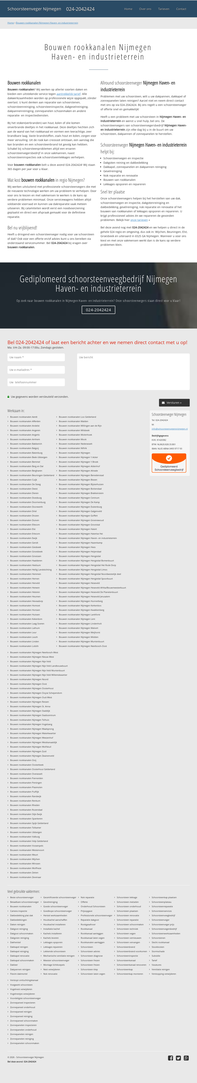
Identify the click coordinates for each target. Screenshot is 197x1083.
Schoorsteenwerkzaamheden (166, 933)
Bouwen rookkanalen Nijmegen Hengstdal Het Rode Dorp (87, 565)
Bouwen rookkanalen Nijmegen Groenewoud (81, 520)
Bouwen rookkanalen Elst (22, 529)
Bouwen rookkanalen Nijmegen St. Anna (30, 706)
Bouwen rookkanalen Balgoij (24, 448)
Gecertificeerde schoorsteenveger (59, 897)
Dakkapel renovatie (19, 955)
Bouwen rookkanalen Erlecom (25, 533)
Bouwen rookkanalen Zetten (24, 872)
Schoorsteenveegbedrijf (163, 915)
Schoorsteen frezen (90, 960)
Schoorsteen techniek (127, 928)
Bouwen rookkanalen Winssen (25, 863)
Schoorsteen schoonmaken (130, 924)
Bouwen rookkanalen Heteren (25, 592)
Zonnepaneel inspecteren (22, 1002)
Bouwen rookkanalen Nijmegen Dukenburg (80, 506)
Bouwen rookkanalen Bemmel (25, 461)
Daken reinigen (17, 924)
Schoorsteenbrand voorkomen (132, 951)
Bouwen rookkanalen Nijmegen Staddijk (30, 710)
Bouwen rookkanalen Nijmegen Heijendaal (80, 551)
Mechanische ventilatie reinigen (59, 955)
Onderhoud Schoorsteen (93, 906)
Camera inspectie (18, 911)
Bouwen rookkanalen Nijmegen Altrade (78, 470)
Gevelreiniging (50, 901)
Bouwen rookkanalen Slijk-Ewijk (26, 814)
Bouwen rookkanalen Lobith (24, 646)
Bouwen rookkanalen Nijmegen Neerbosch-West (34, 652)
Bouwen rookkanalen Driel (23, 511)
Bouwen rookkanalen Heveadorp (26, 601)
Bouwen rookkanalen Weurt (24, 854)
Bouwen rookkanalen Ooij (23, 760)
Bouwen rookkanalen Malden (73, 421)
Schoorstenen (158, 937)
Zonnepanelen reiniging (22, 1038)
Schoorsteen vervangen (128, 942)
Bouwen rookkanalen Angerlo (25, 434)
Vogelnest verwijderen (21, 989)
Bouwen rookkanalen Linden (24, 641)
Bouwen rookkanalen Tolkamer (25, 827)
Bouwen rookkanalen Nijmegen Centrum (79, 497)
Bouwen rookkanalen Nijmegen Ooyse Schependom (36, 692)
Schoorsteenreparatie (162, 906)
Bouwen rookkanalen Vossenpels (26, 845)
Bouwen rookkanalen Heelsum (25, 565)
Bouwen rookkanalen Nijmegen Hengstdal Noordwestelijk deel (90, 574)
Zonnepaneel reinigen (21, 1011)
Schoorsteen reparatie (127, 919)
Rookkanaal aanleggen (92, 933)
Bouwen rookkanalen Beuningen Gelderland (32, 475)
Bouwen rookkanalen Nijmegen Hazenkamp (80, 542)
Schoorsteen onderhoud (129, 906)
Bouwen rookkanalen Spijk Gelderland (29, 823)
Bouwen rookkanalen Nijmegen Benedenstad (81, 475)
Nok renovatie (50, 973)
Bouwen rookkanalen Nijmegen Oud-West (31, 697)
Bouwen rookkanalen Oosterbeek (27, 764)
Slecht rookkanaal (160, 942)
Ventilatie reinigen (161, 969)
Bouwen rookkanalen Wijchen (25, 859)
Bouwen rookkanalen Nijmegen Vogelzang (31, 724)
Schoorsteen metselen (128, 901)
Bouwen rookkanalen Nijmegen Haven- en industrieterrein (47, 22)
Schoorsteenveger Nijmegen (34, 9)
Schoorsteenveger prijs (163, 924)
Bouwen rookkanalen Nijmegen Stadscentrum (33, 715)
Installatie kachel (51, 928)
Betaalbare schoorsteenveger (24, 901)
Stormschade (158, 951)
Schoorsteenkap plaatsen (164, 897)
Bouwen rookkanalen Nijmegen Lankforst (79, 614)
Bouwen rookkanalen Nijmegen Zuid (28, 751)
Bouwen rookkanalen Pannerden (26, 778)
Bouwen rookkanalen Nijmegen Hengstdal (80, 556)
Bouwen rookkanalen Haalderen (26, 560)
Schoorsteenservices (162, 911)
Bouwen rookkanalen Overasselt (26, 773)
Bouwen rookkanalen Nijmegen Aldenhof (79, 466)
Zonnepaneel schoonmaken (24, 1020)
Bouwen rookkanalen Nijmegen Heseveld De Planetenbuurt (88, 592)
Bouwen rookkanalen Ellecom (25, 524)
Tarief (154, 960)
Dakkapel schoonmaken (22, 960)
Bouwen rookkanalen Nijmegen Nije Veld (30, 661)
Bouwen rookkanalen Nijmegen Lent (77, 618)
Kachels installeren (52, 933)
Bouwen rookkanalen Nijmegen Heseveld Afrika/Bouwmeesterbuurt (92, 587)
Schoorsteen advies (90, 951)
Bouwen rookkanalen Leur (23, 632)
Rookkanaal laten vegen (93, 937)
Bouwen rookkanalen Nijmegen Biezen (78, 479)
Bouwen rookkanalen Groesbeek (26, 551)
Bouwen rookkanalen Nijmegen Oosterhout (32, 688)
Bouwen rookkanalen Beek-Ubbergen (28, 457)
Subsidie (156, 955)
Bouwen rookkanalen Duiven (24, 520)
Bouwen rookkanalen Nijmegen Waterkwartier (33, 733)
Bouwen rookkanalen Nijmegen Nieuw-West (32, 656)
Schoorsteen (87, 946)
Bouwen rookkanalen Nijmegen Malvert (78, 628)
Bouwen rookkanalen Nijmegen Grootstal (79, 524)
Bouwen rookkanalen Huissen (25, 614)
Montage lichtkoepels (54, 964)
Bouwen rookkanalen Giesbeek (25, 547)
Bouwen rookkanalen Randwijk (25, 796)
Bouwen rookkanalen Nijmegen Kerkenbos (80, 605)
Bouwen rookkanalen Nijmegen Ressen (29, 701)
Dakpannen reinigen (20, 969)
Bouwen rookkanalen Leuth (24, 637)
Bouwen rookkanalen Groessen (25, 556)
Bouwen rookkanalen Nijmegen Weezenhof (31, 737)
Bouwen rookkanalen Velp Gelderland (29, 841)
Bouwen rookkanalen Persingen (26, 782)
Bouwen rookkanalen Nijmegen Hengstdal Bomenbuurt (86, 560)
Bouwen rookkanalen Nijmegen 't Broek (78, 461)
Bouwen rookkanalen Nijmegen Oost (28, 683)
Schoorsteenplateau (161, 901)
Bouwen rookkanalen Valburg (25, 836)
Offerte (84, 901)
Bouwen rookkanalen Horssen (25, 609)
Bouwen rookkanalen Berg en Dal (26, 466)
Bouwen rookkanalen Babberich (26, 443)
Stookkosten (158, 946)
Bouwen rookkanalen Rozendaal (26, 809)
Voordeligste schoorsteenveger (25, 998)
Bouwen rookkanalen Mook (73, 439)
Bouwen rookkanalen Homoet (25, 605)
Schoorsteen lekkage (127, 897)
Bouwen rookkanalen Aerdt (23, 416)
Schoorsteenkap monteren (130, 973)
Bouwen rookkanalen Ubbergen (26, 832)
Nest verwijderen (51, 969)
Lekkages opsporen (53, 942)
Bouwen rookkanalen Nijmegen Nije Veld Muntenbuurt (37, 670)
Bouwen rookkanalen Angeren (25, 430)
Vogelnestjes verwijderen (22, 993)
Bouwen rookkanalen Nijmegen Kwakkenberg (81, 609)
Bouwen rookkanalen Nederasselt (75, 443)
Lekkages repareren (53, 946)
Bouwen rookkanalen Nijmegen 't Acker (78, 457)
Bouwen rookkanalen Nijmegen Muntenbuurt (81, 641)
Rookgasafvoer (88, 924)
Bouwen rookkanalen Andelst (25, 425)
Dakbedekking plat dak (21, 915)
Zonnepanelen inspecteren (23, 1025)
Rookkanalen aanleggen (93, 942)
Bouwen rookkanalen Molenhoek (75, 434)
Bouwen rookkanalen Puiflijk (24, 791)
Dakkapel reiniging (19, 951)
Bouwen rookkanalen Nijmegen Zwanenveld (32, 755)
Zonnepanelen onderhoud (23, 1029)
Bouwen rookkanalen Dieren (24, 493)
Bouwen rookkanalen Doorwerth (26, 506)
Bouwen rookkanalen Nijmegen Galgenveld (80, 511)
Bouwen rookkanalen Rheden (25, 805)
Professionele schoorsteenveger (96, 915)
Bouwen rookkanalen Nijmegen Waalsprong (32, 728)
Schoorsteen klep (89, 969)
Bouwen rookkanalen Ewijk (23, 538)
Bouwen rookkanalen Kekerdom (26, 618)
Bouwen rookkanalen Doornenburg (27, 502)
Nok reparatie (87, 897)
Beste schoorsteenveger (22, 897)
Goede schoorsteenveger (55, 906)
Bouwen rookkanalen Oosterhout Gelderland (32, 769)
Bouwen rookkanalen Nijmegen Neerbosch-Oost (83, 646)
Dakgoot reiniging (19, 928)
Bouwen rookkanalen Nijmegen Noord (29, 679)
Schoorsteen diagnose (92, 955)
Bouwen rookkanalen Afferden (25, 421)
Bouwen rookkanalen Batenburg (26, 452)
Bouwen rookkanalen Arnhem (25, 439)
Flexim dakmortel (18, 973)
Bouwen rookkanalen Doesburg (26, 497)
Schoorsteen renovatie (128, 915)
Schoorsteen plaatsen (127, 911)
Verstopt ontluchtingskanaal (24, 980)
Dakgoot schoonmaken (21, 933)
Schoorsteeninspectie (127, 955)
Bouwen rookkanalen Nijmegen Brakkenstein (81, 493)
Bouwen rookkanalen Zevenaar (25, 877)
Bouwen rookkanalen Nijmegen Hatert (78, 529)
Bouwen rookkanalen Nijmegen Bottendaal (80, 488)
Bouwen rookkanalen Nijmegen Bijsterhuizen (81, 484)
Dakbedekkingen (18, 919)
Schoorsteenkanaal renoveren (131, 964)
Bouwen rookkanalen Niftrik (73, 448)
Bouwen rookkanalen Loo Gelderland (77, 416)
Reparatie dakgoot (90, 919)
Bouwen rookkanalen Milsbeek (74, 430)
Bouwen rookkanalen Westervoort (27, 850)
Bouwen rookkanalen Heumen (25, 596)
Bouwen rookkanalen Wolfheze (25, 868)
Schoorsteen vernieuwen (129, 937)
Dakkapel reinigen (19, 946)
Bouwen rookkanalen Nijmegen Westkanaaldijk (33, 742)
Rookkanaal (86, 928)
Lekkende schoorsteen (54, 951)
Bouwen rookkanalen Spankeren (26, 818)
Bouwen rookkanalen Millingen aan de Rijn (80, 425)
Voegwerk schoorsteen (21, 984)
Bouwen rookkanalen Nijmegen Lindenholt (80, 623)
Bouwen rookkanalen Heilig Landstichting (31, 569)
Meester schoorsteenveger (56, 960)
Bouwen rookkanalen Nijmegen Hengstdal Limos (83, 569)
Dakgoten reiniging (19, 937)
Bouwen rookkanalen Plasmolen (26, 787)
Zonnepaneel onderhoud (22, 1007)
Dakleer (14, 964)
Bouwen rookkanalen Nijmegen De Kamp (79, 502)
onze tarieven (139, 220)
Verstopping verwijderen (164, 973)
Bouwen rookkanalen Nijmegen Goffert (78, 515)
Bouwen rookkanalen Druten (24, 515)
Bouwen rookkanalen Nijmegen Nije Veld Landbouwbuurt (39, 665)
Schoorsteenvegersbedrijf (164, 928)
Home (10, 22)
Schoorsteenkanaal (126, 960)
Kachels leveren (51, 937)
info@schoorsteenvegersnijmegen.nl (170, 428)
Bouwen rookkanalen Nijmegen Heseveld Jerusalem (84, 596)
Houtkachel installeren (54, 924)
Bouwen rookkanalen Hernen (24, 578)
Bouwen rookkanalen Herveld (25, 583)
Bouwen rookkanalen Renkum (25, 800)
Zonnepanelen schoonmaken (24, 1043)
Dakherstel (15, 942)
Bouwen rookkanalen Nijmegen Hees (77, 547)
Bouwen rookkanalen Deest (24, 488)
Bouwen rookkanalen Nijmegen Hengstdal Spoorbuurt (86, 578)
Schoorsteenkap (125, 969)
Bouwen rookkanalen (20, 906)
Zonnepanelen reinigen (21, 1034)
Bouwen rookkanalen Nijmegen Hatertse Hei (81, 533)
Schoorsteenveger (160, 919)
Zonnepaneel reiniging (21, 1016)
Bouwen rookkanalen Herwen (25, 587)
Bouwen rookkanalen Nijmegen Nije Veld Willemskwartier (38, 674)
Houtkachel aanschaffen (55, 919)
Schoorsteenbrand (126, 946)
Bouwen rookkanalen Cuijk (23, 479)
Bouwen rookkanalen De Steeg (25, 484)
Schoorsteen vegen (126, 933)
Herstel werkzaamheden (55, 915)
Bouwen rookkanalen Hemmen (25, 574)
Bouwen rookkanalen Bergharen (26, 470)
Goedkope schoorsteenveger (57, 911)
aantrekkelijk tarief (69, 94)
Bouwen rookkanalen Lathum (25, 628)
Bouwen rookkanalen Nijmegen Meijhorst (79, 632)
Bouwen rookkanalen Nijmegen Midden (78, 637)
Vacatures (156, 964)
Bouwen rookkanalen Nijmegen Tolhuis (29, 719)
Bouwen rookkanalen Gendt (24, 542)
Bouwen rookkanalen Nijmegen (74, 452)
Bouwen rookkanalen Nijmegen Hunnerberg (81, 601)
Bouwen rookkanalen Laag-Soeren (27, 623)
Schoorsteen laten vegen (93, 973)
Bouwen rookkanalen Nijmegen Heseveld (79, 583)
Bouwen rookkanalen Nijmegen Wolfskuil (30, 746)
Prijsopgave (86, 911)
